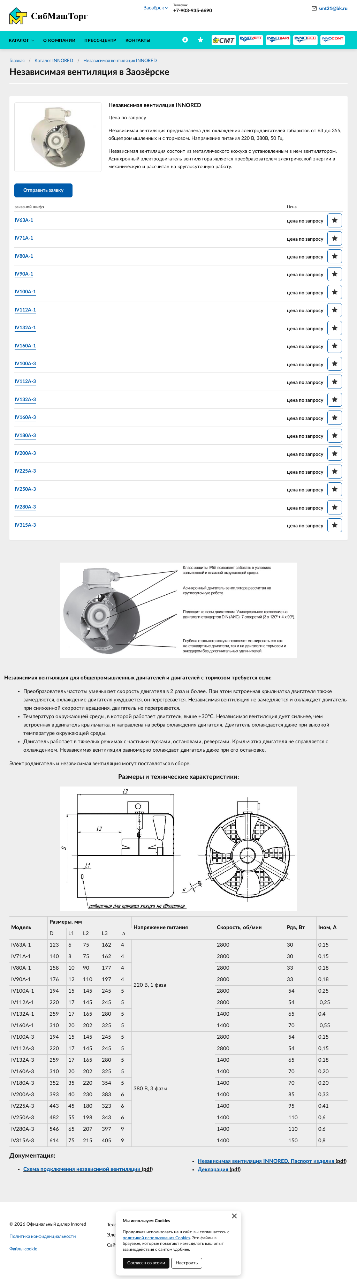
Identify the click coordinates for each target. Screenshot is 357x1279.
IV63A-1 (25, 221)
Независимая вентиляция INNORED (120, 61)
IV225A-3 (26, 472)
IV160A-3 (26, 418)
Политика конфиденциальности (42, 1238)
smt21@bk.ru (333, 8)
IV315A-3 (26, 526)
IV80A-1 (25, 257)
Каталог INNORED (54, 61)
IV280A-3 (26, 508)
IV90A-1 (25, 275)
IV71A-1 (25, 239)
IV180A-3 (26, 436)
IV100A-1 (26, 293)
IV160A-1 (26, 347)
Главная (16, 61)
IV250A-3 (26, 490)
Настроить (187, 1263)
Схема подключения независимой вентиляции (81, 1170)
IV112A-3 (26, 382)
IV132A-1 (26, 328)
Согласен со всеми (146, 1263)
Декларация (213, 1170)
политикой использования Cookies (156, 1238)
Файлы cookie (23, 1250)
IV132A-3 (26, 400)
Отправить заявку (45, 191)
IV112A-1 (26, 311)
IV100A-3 (26, 364)
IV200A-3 (26, 454)
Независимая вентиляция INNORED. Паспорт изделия (266, 1162)
